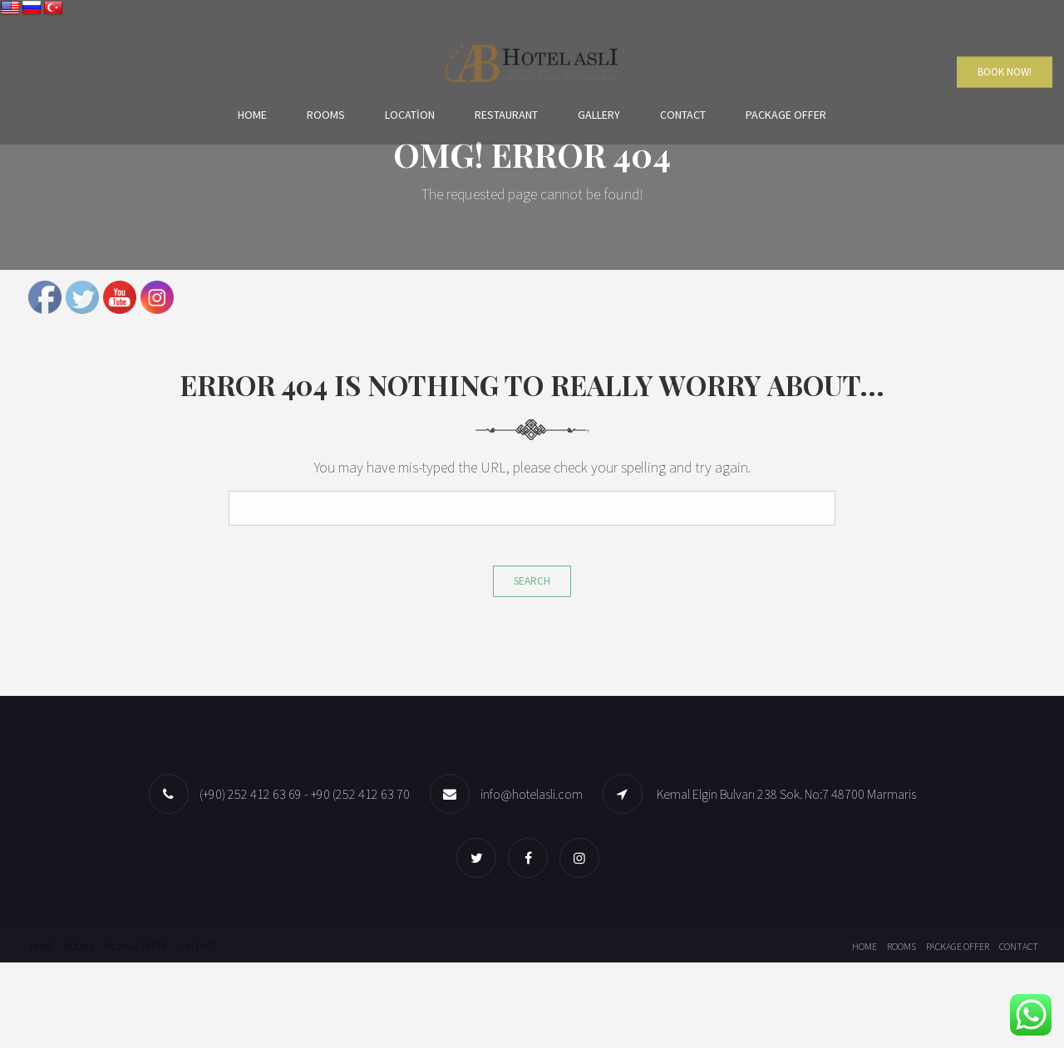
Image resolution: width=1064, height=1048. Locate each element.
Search (532, 581)
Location (410, 113)
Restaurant (506, 113)
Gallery (599, 113)
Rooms (326, 113)
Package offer (786, 113)
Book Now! (1005, 72)
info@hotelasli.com (531, 794)
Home (252, 113)
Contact (683, 113)
